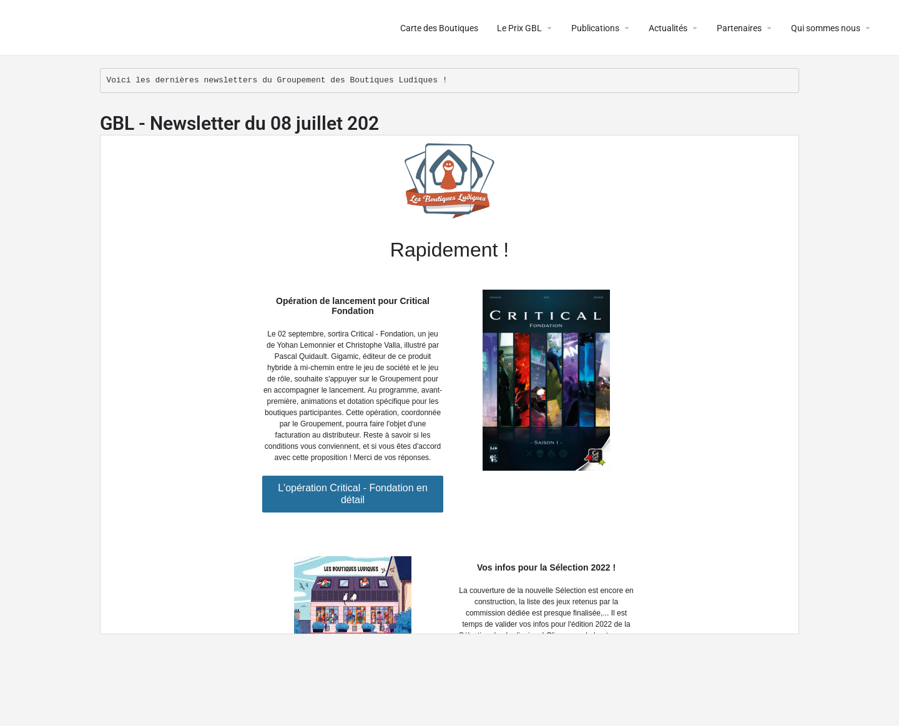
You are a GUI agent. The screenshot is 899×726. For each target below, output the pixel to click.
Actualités (668, 28)
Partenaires (739, 28)
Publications (595, 28)
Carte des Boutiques (439, 28)
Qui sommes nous (825, 28)
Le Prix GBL (519, 28)
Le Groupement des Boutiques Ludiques (163, 27)
